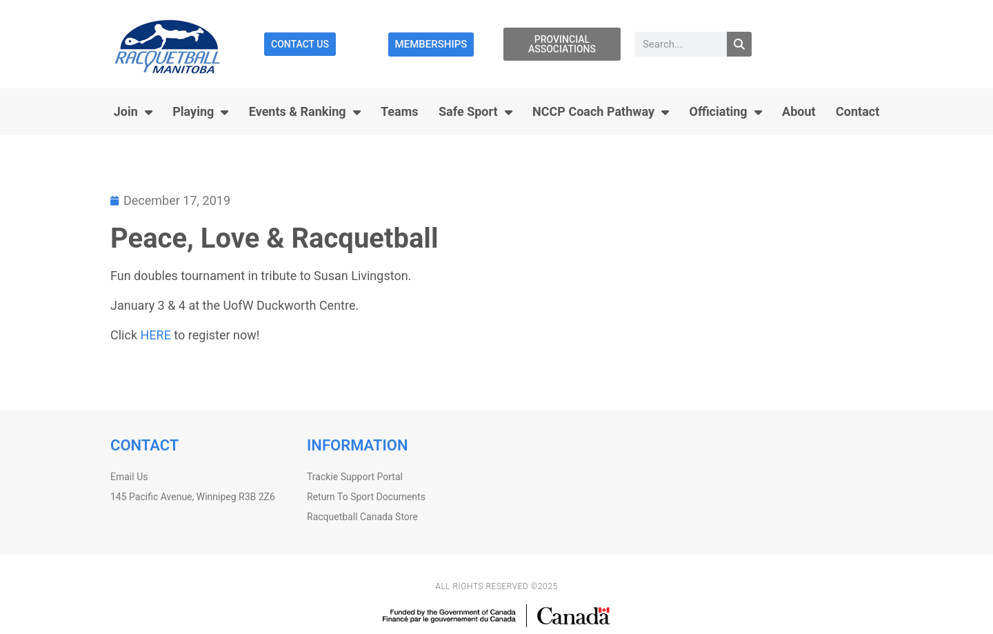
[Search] (739, 44)
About (799, 111)
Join (133, 112)
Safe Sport (475, 112)
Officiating (725, 112)
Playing (200, 112)
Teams (400, 111)
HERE (155, 335)
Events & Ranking (305, 112)
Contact (857, 111)
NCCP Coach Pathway (600, 112)
